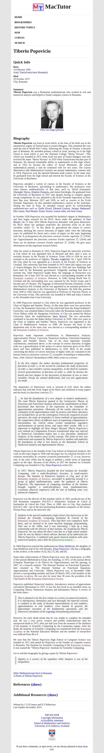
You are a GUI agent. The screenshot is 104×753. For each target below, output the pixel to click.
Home (18, 17)
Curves (19, 37)
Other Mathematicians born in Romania (32, 673)
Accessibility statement (52, 720)
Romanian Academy (23, 576)
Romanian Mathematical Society (47, 578)
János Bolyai (59, 316)
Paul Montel (31, 211)
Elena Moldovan (67, 546)
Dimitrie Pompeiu (40, 192)
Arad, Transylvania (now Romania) (30, 72)
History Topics (25, 27)
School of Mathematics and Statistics (52, 723)
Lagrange (50, 611)
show (36, 684)
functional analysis (63, 539)
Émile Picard (45, 208)
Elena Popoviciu (54, 465)
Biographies (23, 22)
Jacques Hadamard (80, 208)
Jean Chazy (76, 211)
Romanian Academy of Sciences (30, 278)
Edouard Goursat (61, 208)
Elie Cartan (18, 211)
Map (17, 32)
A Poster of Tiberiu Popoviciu (27, 676)
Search (20, 43)
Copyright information (52, 717)
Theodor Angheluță (60, 259)
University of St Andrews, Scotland (52, 726)
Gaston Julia (60, 211)
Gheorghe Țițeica (21, 192)
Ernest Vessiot (45, 211)
